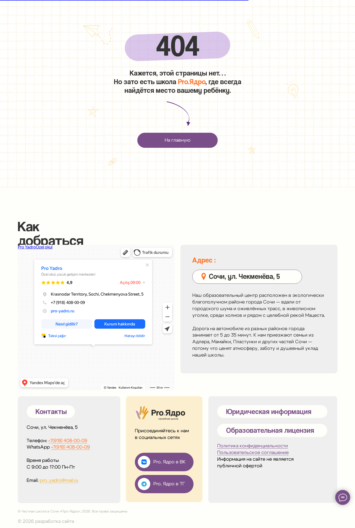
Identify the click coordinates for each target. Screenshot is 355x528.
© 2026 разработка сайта (46, 521)
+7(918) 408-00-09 (67, 440)
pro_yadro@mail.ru (59, 480)
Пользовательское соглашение (253, 452)
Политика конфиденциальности (252, 446)
